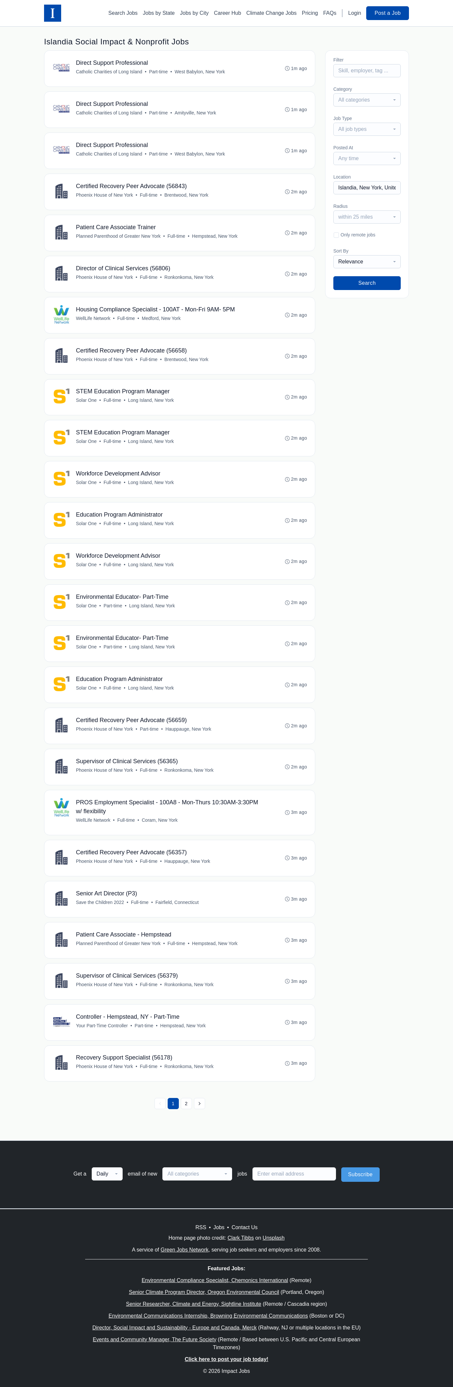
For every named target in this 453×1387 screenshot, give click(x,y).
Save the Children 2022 (100, 902)
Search (367, 283)
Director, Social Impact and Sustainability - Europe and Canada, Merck (174, 1327)
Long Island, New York (151, 400)
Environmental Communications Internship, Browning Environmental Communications (208, 1316)
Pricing (310, 13)
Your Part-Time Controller (102, 1026)
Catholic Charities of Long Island (109, 71)
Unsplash (274, 1238)
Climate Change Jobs (271, 13)
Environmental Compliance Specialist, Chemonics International (215, 1280)
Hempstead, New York (215, 236)
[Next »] (199, 1104)
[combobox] (367, 100)
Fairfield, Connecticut (177, 902)
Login (354, 13)
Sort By (340, 251)
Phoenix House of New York (104, 195)
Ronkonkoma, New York (188, 277)
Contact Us (244, 1227)
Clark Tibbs (240, 1238)
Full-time (148, 195)
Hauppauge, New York (188, 729)
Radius (340, 206)
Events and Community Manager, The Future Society (154, 1339)
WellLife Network (93, 318)
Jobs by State (159, 13)
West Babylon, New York (200, 71)
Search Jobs (123, 13)
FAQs (329, 13)
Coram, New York (160, 820)
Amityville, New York (195, 112)
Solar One (86, 400)
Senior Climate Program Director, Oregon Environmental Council (204, 1292)
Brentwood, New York (186, 195)
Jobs (219, 1227)
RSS (200, 1227)
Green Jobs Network (184, 1250)
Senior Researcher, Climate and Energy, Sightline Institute (193, 1304)
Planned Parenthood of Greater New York (118, 236)
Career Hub (227, 13)
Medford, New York (161, 318)
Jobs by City (194, 13)
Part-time (158, 71)
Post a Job (387, 13)
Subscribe (360, 1175)
